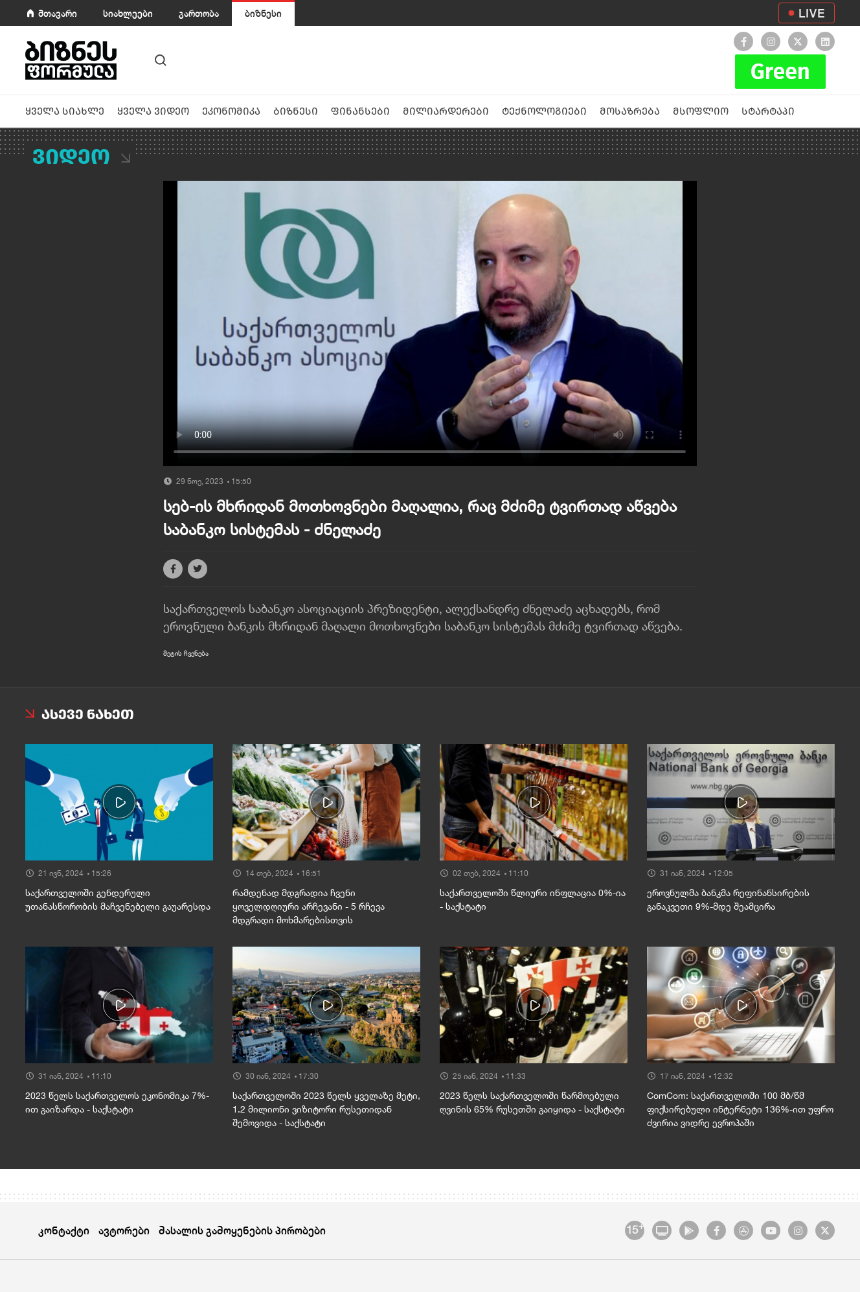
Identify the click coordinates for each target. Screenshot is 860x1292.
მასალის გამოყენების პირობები (242, 1230)
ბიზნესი (263, 13)
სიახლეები (128, 13)
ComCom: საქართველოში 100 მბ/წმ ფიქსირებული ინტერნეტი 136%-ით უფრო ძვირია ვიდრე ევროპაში (740, 1109)
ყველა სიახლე (64, 111)
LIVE (811, 13)
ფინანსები (360, 111)
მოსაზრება (630, 111)
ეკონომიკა (231, 111)
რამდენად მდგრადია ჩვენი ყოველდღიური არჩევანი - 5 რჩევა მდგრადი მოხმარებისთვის (308, 906)
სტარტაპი (768, 111)
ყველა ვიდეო (153, 111)
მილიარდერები (446, 111)
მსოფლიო (701, 111)
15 (635, 1228)
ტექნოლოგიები (544, 111)
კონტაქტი (63, 1230)
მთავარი (57, 13)
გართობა (199, 13)
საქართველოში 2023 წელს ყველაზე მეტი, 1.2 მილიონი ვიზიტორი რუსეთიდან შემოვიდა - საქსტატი (326, 1109)
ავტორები (124, 1230)
